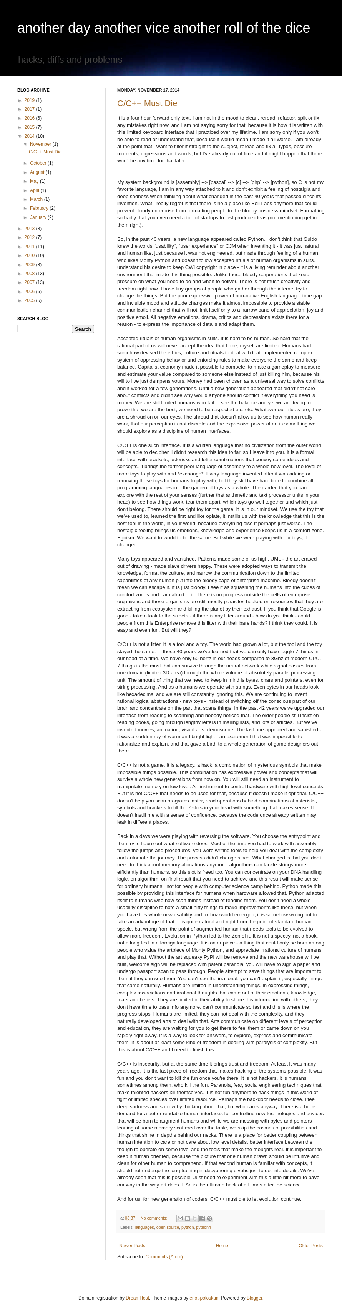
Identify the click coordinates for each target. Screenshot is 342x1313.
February (40, 208)
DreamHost (137, 1298)
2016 (30, 118)
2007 (30, 282)
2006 (30, 291)
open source (167, 1227)
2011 (30, 246)
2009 (30, 264)
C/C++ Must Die (147, 103)
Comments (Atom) (164, 1257)
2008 (30, 273)
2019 (30, 100)
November (41, 144)
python (187, 1227)
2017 (30, 109)
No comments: (155, 1218)
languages (144, 1227)
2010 (30, 255)
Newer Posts (132, 1245)
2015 (30, 127)
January (39, 217)
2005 (30, 300)
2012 (30, 237)
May (35, 181)
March (37, 199)
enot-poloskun (203, 1298)
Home (222, 1245)
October (39, 163)
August (38, 172)
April (35, 190)
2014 (30, 136)
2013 (30, 228)
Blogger (254, 1298)
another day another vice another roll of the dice (163, 28)
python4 (203, 1227)
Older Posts (311, 1245)
